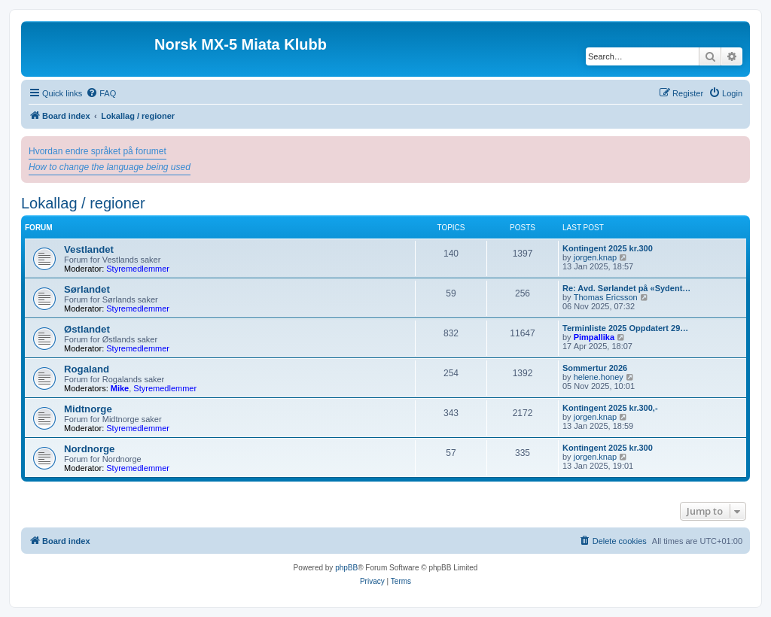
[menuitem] (101, 93)
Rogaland (86, 369)
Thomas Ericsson (606, 297)
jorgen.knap (595, 257)
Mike (120, 388)
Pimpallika (594, 337)
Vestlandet (89, 249)
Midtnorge (88, 409)
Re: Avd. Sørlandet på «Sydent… (626, 288)
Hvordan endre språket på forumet (97, 151)
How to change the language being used (109, 167)
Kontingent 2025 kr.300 (607, 248)
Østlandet (87, 329)
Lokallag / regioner (83, 203)
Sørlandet (87, 289)
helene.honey (598, 376)
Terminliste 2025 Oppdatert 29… (625, 328)
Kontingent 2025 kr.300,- (610, 407)
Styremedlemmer (137, 268)
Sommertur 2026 (594, 367)
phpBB (346, 568)
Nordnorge (89, 448)
